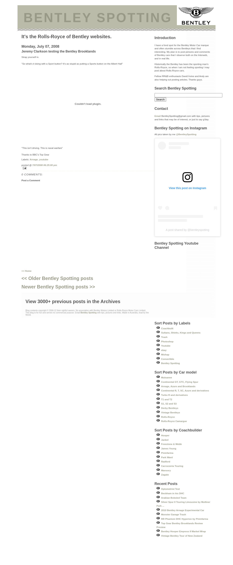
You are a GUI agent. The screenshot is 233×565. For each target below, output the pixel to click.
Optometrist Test (170, 489)
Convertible (167, 359)
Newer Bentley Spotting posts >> (58, 286)
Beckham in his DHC (172, 493)
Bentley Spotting (170, 363)
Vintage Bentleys (170, 412)
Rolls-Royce (168, 417)
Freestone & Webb (171, 444)
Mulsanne (166, 377)
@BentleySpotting (186, 134)
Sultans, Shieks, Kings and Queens (181, 332)
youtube (43, 159)
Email (158, 116)
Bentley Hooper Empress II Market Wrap (183, 531)
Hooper (165, 435)
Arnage (34, 159)
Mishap (165, 354)
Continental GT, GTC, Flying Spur (179, 382)
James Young (168, 448)
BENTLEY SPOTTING (98, 17)
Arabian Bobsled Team (174, 497)
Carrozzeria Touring (172, 466)
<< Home (26, 271)
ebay (164, 350)
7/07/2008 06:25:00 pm (44, 165)
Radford (165, 461)
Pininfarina (167, 453)
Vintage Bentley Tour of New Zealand (181, 535)
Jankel (164, 439)
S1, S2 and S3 (169, 403)
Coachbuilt (167, 328)
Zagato (165, 474)
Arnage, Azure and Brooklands (178, 386)
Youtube (165, 345)
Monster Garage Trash (173, 514)
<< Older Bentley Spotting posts (57, 278)
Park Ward (167, 457)
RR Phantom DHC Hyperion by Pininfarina (184, 519)
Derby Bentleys (169, 408)
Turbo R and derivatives (174, 395)
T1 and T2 (166, 399)
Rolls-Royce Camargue (174, 421)
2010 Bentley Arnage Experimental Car (182, 510)
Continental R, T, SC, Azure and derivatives (185, 390)
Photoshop (167, 341)
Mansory (166, 470)
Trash (164, 337)
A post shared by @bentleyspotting (187, 230)
